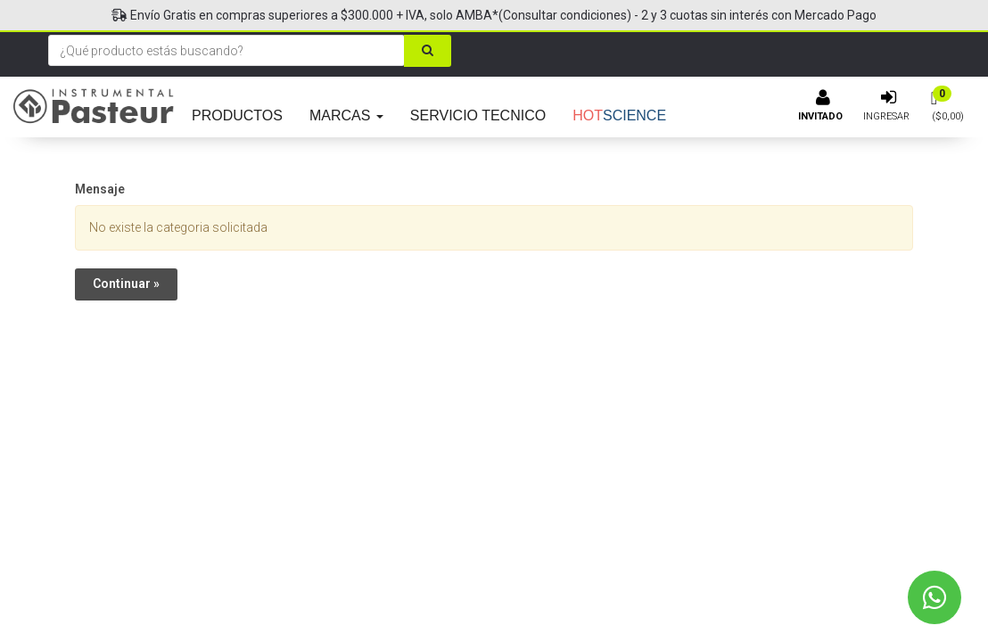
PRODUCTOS (237, 115)
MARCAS (346, 115)
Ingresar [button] (886, 116)
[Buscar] (427, 51)
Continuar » (126, 283)
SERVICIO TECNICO (478, 115)
